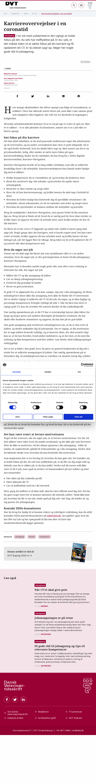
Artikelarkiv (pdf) (45, 765)
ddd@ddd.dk (54, 563)
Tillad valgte (48, 417)
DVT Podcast (73, 765)
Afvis (17, 417)
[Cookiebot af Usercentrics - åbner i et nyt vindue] (82, 365)
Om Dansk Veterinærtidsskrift (16, 761)
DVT (5, 13)
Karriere (32, 584)
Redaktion (42, 759)
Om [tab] (79, 372)
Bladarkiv (16, 13)
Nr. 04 (34, 13)
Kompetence (44, 584)
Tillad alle (78, 417)
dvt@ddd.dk (78, 778)
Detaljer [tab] (48, 372)
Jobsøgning (9, 36)
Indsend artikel (13, 765)
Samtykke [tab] (16, 372)
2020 (26, 13)
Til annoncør (73, 759)
